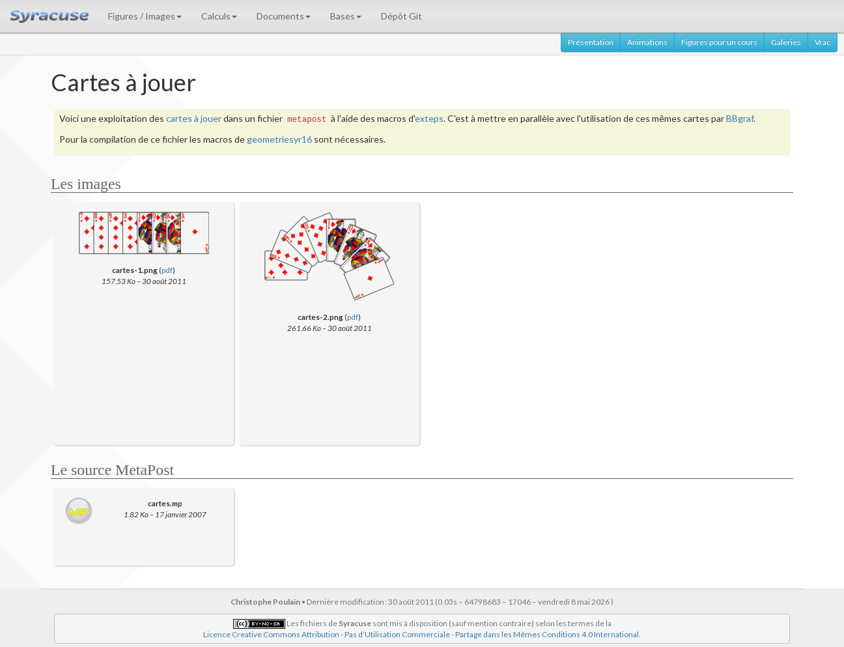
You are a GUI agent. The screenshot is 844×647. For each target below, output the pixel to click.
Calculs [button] (219, 16)
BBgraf (739, 118)
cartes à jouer (193, 118)
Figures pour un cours (719, 42)
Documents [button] (284, 16)
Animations (647, 42)
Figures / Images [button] (145, 16)
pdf (167, 269)
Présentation (590, 42)
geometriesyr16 (279, 139)
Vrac (822, 42)
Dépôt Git (401, 16)
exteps (429, 118)
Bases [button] (345, 16)
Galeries (786, 42)
